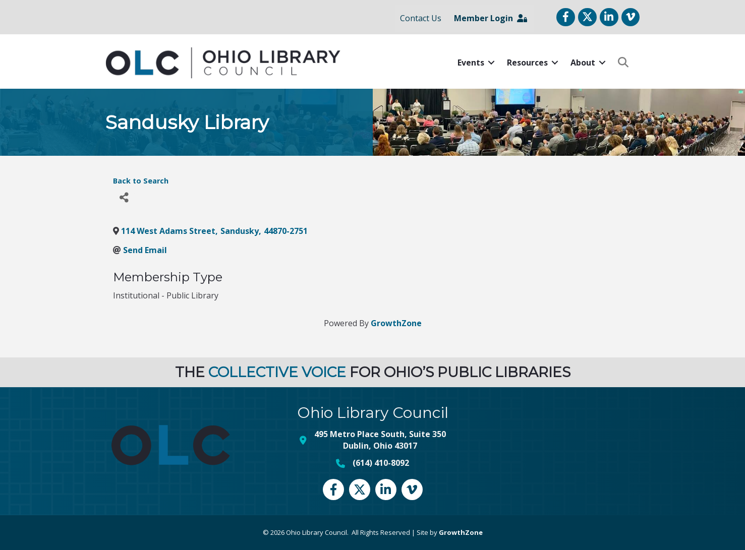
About (582, 62)
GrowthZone (396, 323)
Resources (527, 62)
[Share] (124, 198)
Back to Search (140, 181)
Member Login (490, 18)
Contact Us (420, 18)
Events (470, 62)
